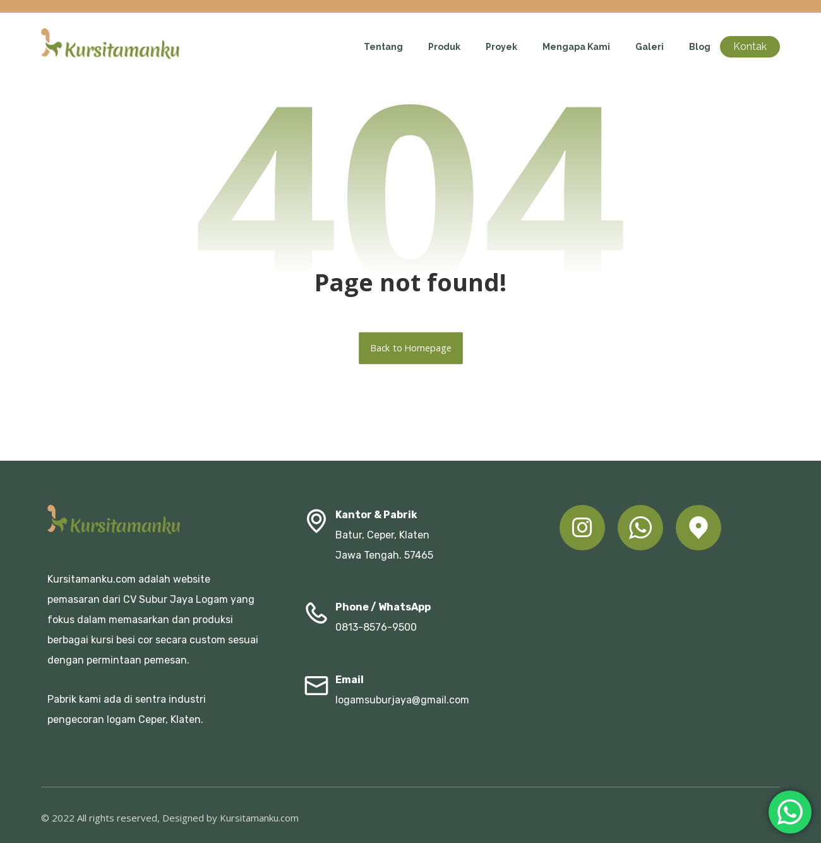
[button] (582, 527)
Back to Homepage (411, 348)
